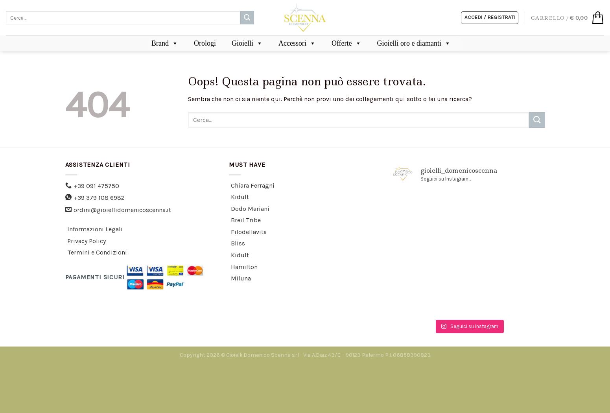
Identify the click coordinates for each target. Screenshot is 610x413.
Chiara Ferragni (253, 185)
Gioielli (247, 43)
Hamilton (244, 267)
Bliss (238, 243)
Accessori (297, 43)
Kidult (240, 197)
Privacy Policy (86, 241)
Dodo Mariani (250, 208)
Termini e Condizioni (97, 252)
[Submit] (247, 17)
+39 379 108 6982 (99, 197)
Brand (164, 43)
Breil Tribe (246, 220)
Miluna (241, 278)
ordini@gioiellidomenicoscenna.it (122, 210)
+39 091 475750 (96, 186)
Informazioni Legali (95, 229)
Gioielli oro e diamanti (414, 43)
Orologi (205, 43)
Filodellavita (249, 232)
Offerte (346, 43)
